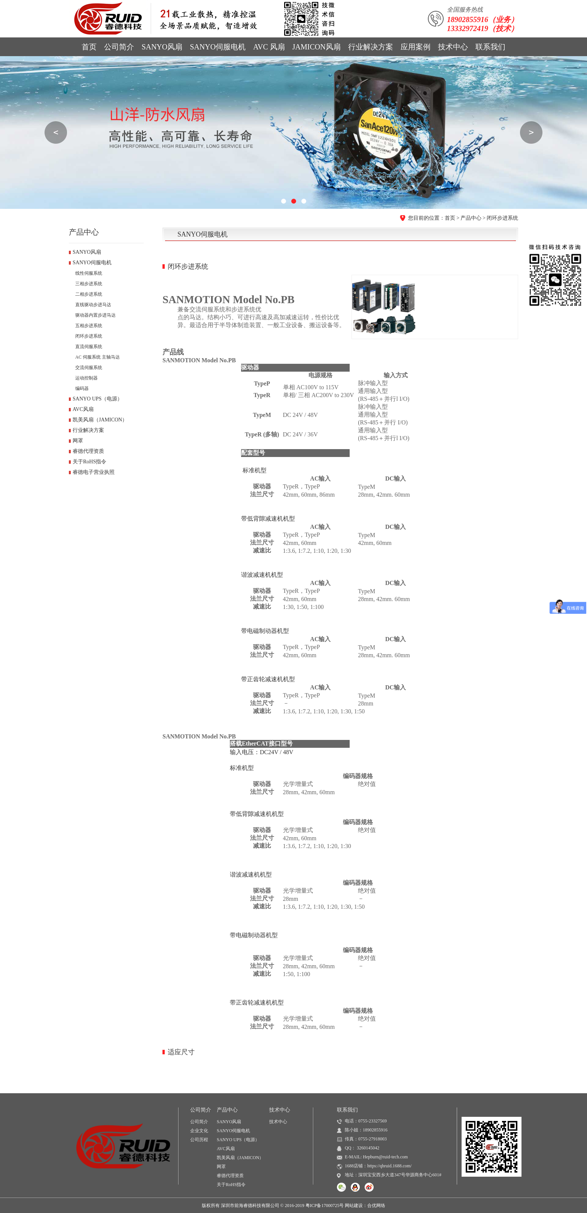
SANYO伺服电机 (218, 47)
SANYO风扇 (162, 47)
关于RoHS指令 (89, 461)
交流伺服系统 (88, 367)
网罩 (78, 441)
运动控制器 (86, 378)
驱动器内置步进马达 (95, 315)
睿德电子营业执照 (94, 472)
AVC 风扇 (269, 47)
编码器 (82, 388)
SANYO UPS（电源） (97, 399)
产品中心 (470, 218)
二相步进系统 (88, 294)
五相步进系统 (88, 325)
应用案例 (416, 47)
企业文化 (199, 1130)
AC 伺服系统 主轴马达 (97, 357)
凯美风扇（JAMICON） (100, 420)
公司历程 (199, 1139)
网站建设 (354, 1205)
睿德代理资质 (88, 451)
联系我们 (490, 47)
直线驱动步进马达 (93, 304)
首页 (89, 47)
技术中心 (453, 47)
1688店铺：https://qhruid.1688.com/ (378, 1165)
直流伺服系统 (88, 346)
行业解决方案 (370, 47)
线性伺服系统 (88, 273)
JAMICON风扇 (316, 47)
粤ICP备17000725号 (324, 1205)
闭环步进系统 (502, 218)
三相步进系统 (88, 283)
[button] (283, 201)
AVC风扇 (83, 409)
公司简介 (119, 47)
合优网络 (376, 1205)
